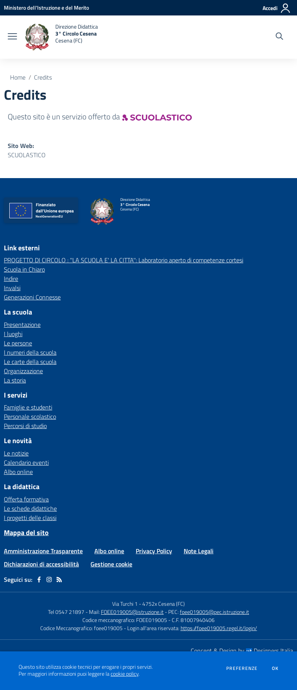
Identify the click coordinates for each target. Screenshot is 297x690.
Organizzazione (23, 371)
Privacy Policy (154, 551)
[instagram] (49, 579)
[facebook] (39, 579)
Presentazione (22, 324)
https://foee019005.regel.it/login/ (219, 628)
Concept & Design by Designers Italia (242, 650)
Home (18, 77)
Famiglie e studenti (28, 407)
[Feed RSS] (59, 579)
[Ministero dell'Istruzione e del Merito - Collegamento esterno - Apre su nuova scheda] (46, 7)
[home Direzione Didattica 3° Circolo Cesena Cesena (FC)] (61, 37)
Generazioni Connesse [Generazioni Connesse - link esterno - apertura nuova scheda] (32, 297)
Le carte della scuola (30, 361)
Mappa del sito (26, 532)
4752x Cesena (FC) (163, 604)
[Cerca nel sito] (279, 37)
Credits (43, 77)
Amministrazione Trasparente (43, 551)
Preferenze (242, 668)
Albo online (18, 471)
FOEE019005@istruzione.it (132, 612)
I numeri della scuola (30, 352)
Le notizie (16, 453)
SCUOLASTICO (27, 155)
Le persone (18, 343)
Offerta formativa (26, 499)
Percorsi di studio (25, 425)
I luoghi (13, 333)
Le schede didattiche (30, 508)
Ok (275, 668)
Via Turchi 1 (125, 604)
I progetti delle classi (30, 517)
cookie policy (124, 674)
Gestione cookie (111, 564)
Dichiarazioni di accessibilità (41, 564)
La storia (15, 380)
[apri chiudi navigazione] (12, 37)
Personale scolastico (30, 416)
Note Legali (198, 551)
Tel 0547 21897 (66, 612)
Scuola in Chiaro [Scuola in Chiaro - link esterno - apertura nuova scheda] (24, 269)
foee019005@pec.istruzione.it (214, 612)
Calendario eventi (26, 462)
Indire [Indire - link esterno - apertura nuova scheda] (11, 278)
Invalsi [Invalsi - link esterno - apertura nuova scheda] (12, 287)
